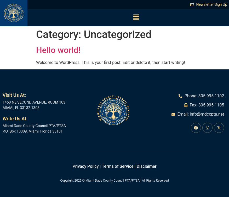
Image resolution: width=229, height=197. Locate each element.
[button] (136, 17)
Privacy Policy (85, 166)
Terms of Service (117, 166)
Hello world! (58, 50)
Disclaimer (146, 166)
